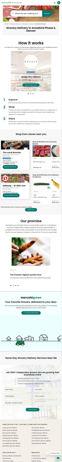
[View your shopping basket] (58, 2)
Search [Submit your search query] (47, 13)
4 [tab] (18, 285)
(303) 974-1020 (6, 156)
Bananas (54, 197)
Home (6, 24)
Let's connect (32, 410)
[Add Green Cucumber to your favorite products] (36, 191)
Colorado (24, 24)
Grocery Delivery (14, 24)
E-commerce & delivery (39, 458)
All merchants (36, 456)
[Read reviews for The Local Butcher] (8, 159)
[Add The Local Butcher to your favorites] (25, 148)
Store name (9, 389)
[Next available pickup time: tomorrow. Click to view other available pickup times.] (9, 164)
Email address (9, 396)
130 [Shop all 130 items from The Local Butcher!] (10, 167)
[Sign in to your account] (54, 2)
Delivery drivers (36, 461)
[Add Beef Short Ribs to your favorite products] (35, 158)
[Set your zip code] (17, 3)
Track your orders (8, 461)
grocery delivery (10, 428)
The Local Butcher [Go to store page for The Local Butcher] (12, 152)
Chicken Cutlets (56, 162)
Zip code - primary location (14, 403)
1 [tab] (28, 93)
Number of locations (40, 401)
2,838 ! (31, 85)
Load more (31, 210)
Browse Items (7, 458)
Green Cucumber (38, 197)
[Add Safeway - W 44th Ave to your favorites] (26, 182)
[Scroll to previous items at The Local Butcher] (31, 157)
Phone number (39, 396)
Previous (9, 277)
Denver (31, 24)
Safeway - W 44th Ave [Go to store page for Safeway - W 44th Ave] (14, 185)
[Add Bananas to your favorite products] (54, 191)
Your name (38, 389)
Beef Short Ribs (37, 162)
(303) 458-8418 (6, 189)
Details (43, 162)
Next (53, 277)
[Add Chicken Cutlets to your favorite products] (53, 158)
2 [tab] (30, 93)
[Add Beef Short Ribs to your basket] (49, 155)
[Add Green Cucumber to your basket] (49, 188)
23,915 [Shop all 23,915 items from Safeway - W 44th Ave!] (11, 195)
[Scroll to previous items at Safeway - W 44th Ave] (31, 191)
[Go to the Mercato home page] (6, 2)
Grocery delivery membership (12, 456)
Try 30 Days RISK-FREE (31, 313)
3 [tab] (33, 93)
